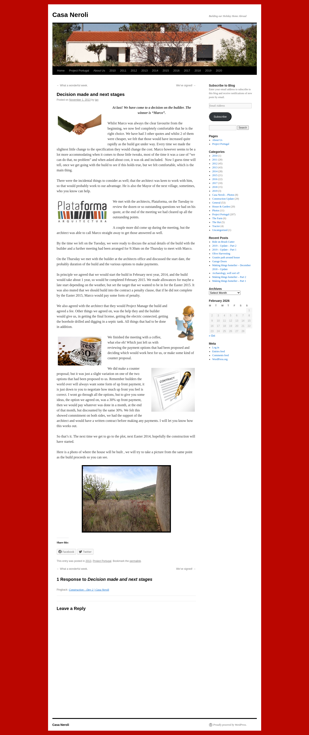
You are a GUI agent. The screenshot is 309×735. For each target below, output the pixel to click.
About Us (99, 70)
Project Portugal (79, 70)
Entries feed (218, 351)
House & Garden (221, 206)
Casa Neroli (70, 14)
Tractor (216, 226)
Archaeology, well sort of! (226, 273)
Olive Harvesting (221, 253)
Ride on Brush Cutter (223, 241)
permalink (135, 561)
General (216, 202)
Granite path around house (226, 257)
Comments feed (220, 355)
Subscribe (220, 116)
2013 (144, 70)
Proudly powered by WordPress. (230, 724)
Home (61, 70)
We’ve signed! (186, 85)
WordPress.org (219, 359)
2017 (187, 70)
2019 (208, 70)
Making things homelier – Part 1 (229, 280)
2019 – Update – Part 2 (224, 245)
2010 (112, 70)
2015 (166, 70)
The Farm (217, 218)
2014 (155, 70)
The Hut (216, 222)
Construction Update (223, 198)
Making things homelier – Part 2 (229, 277)
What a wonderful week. (72, 85)
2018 (198, 70)
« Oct (212, 335)
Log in (215, 347)
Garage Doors (219, 261)
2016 (176, 70)
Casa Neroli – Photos (223, 194)
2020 (219, 70)
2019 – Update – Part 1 (224, 249)
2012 (134, 70)
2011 (123, 70)
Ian (97, 99)
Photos (215, 210)
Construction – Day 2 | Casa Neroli (89, 589)
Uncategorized (219, 230)
